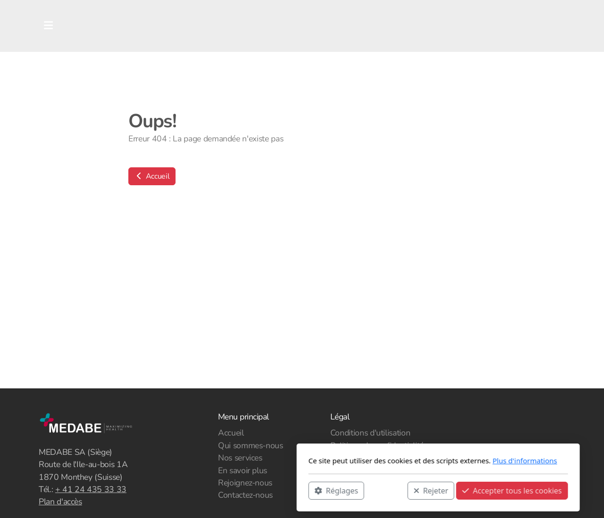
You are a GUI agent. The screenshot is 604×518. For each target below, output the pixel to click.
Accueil (151, 176)
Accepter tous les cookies (376, 490)
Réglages (200, 490)
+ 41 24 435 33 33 (90, 489)
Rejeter (294, 490)
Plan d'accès (60, 501)
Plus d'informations (388, 460)
